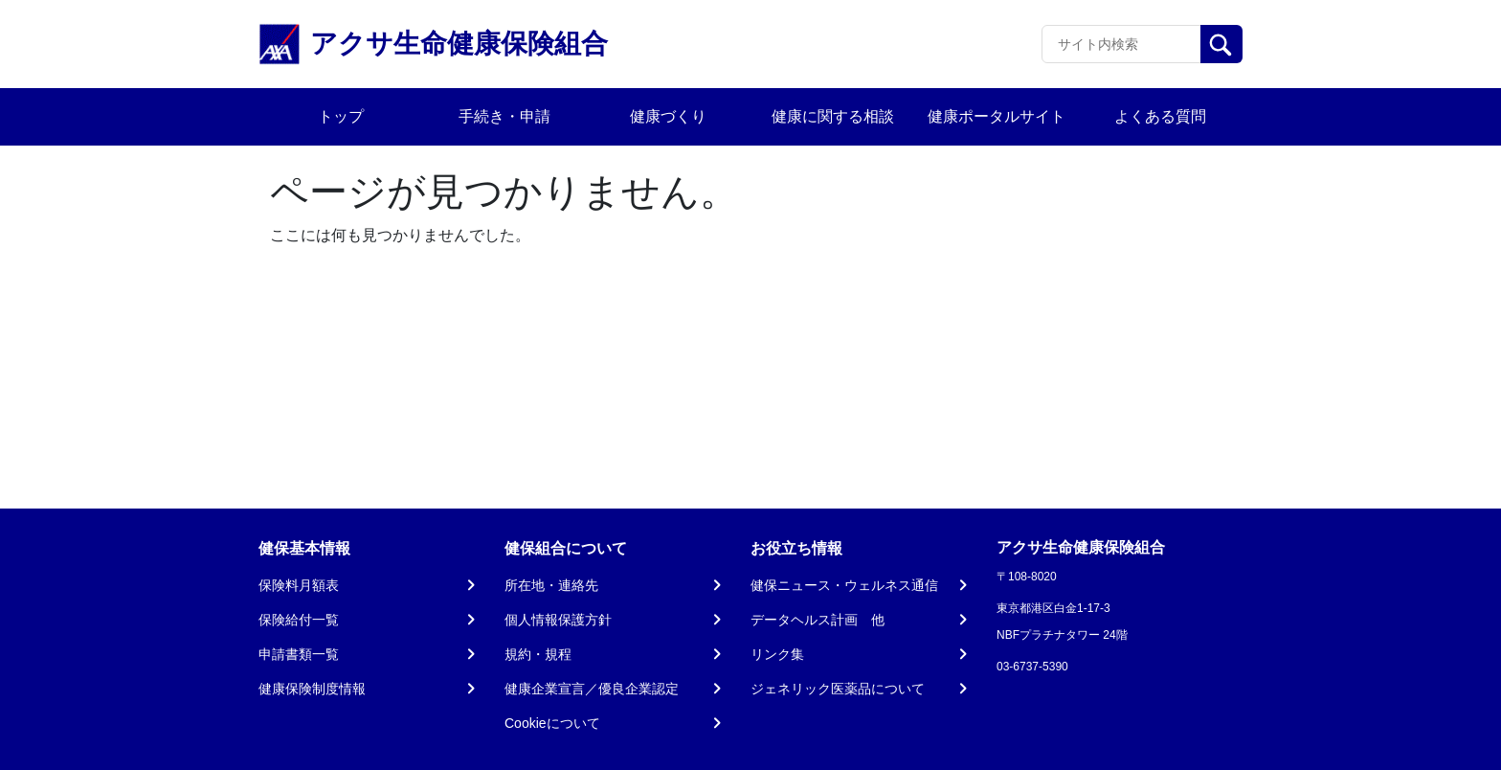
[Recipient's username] (1121, 44)
